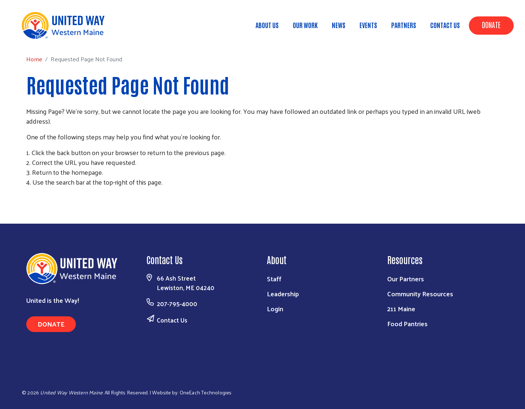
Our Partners (405, 278)
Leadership (283, 293)
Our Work (305, 24)
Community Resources (420, 293)
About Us (267, 24)
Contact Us (445, 24)
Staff (274, 278)
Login (275, 308)
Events (368, 24)
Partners (403, 24)
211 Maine (401, 308)
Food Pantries (407, 323)
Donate (491, 24)
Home (43, 36)
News (338, 24)
